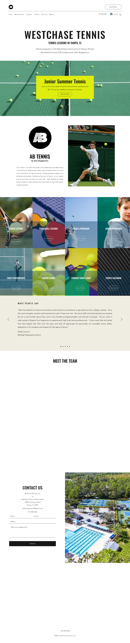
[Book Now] (113, 7)
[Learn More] (16, 241)
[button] (120, 14)
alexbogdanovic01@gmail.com (32, 508)
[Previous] (8, 319)
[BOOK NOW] (65, 94)
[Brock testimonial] (67, 346)
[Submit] (32, 543)
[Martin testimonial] (65, 346)
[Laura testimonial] (69, 346)
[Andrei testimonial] (60, 346)
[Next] (121, 319)
